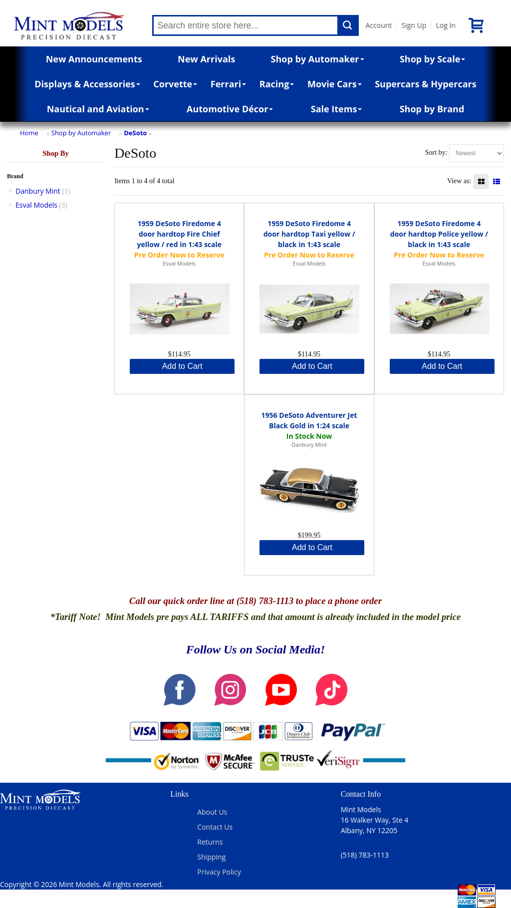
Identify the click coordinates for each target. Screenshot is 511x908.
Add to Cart (182, 366)
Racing (276, 84)
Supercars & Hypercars (426, 84)
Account (379, 25)
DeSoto (135, 132)
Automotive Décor (230, 109)
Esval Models (36, 205)
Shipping (211, 857)
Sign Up (413, 25)
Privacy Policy (219, 872)
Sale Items (336, 109)
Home (29, 132)
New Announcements (94, 59)
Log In (445, 25)
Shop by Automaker (317, 59)
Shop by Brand (432, 109)
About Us (212, 812)
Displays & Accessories (87, 84)
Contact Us (215, 827)
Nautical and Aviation (98, 109)
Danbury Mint (37, 191)
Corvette (175, 84)
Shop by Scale (432, 59)
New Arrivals (206, 59)
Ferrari (228, 84)
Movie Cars (334, 84)
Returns (210, 842)
